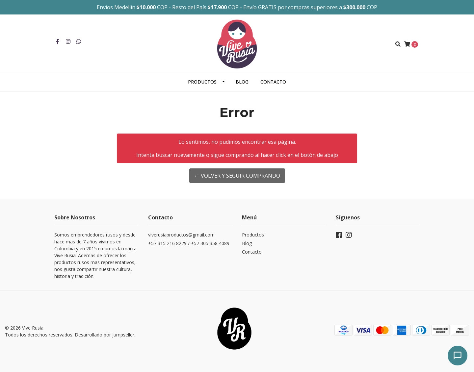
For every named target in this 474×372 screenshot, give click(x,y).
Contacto (273, 82)
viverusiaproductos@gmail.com (181, 235)
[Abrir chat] (457, 355)
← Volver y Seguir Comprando (237, 175)
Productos (202, 82)
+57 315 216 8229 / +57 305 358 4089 (188, 243)
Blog (242, 82)
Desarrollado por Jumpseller (104, 335)
